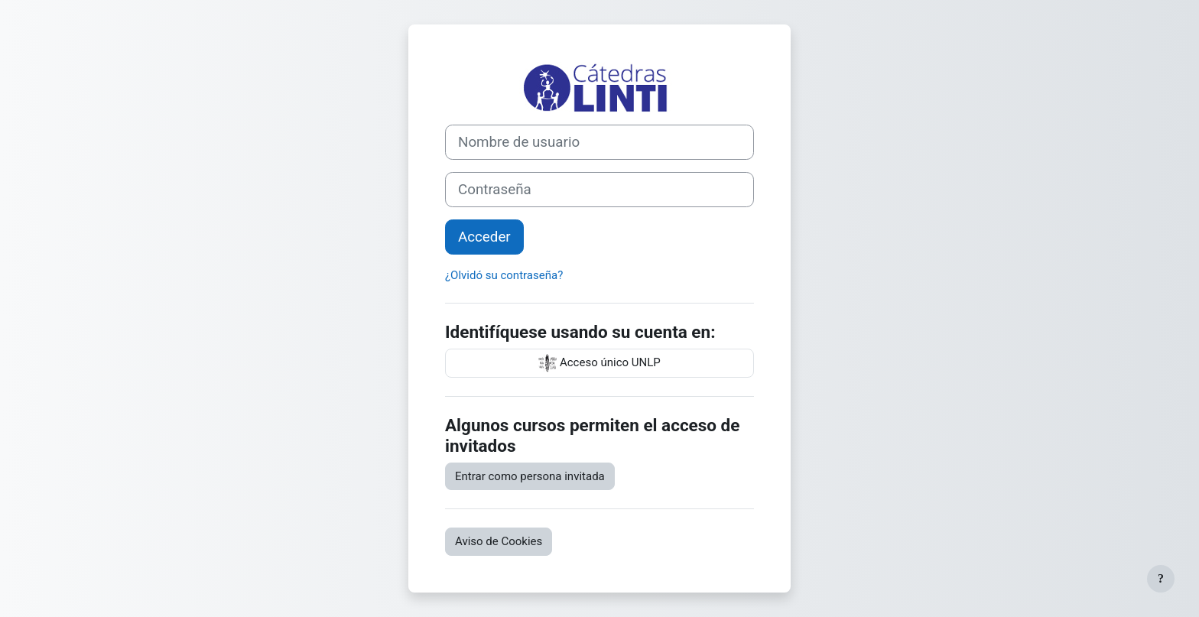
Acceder (484, 237)
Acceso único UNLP (599, 363)
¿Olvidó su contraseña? (504, 275)
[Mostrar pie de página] (1161, 579)
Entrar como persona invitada (530, 476)
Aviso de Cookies (498, 541)
